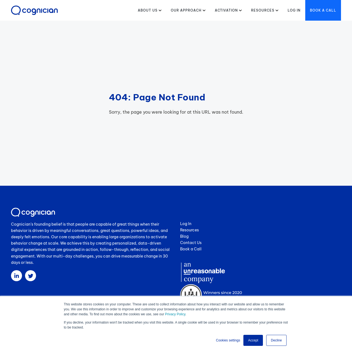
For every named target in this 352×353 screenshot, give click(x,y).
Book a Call (323, 10)
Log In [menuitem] (185, 223)
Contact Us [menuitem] (191, 242)
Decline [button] (276, 340)
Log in (294, 10)
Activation (226, 10)
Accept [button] (253, 340)
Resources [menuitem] (189, 230)
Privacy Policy (175, 314)
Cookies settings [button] (228, 340)
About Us (148, 10)
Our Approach (186, 10)
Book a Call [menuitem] (191, 249)
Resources (262, 10)
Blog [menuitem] (184, 236)
